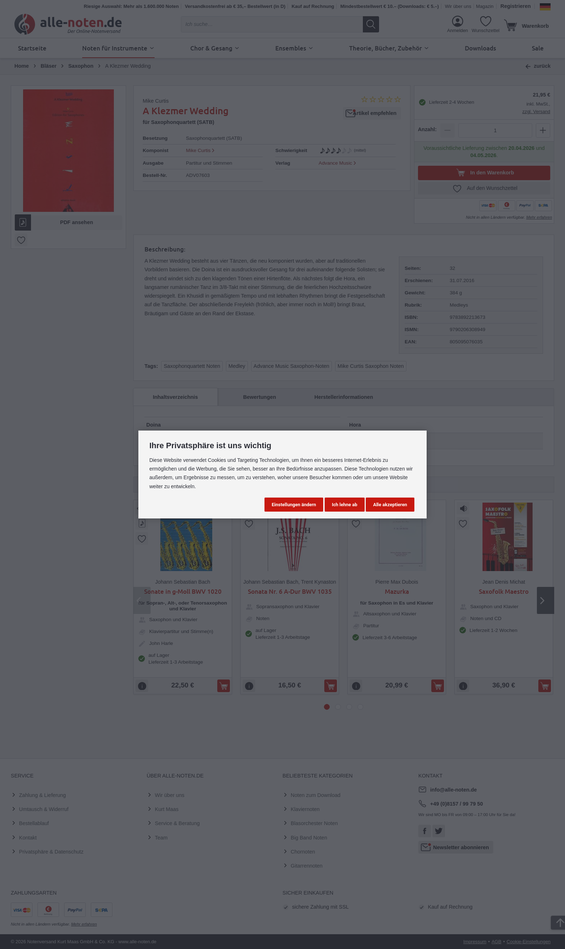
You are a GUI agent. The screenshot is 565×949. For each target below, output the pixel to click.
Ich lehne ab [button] (344, 504)
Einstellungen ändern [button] (294, 504)
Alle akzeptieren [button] (390, 504)
